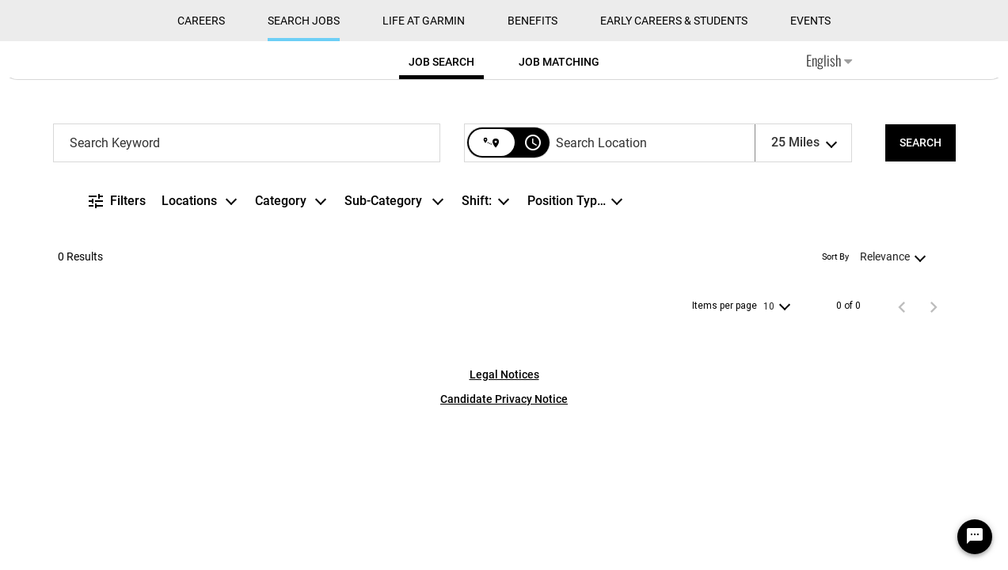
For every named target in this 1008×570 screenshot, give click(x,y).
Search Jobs (304, 20)
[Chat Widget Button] (974, 536)
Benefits (532, 20)
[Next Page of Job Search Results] (933, 306)
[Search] (920, 143)
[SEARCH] (920, 143)
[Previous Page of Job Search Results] (902, 306)
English (829, 60)
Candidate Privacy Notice (504, 399)
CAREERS (201, 20)
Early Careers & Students (673, 20)
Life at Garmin (423, 20)
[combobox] (247, 143)
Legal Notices (504, 374)
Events (810, 20)
